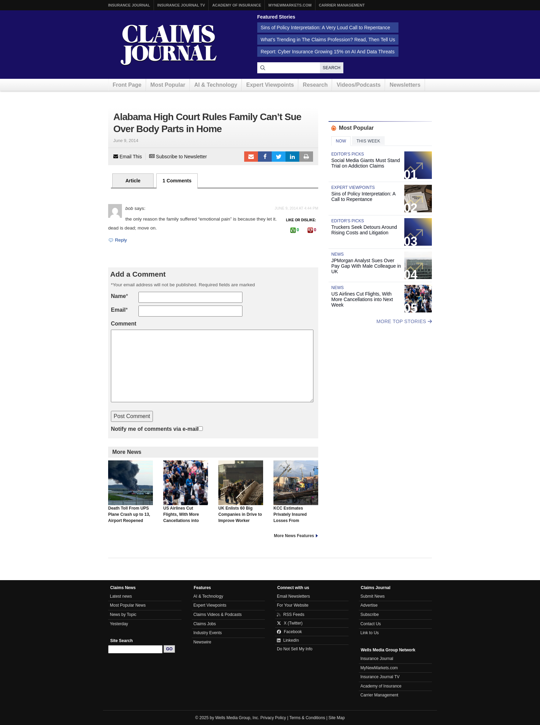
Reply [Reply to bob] (117, 240)
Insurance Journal (129, 5)
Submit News (373, 596)
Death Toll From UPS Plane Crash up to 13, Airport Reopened (130, 491)
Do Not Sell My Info (294, 649)
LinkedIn (292, 156)
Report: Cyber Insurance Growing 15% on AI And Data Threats (328, 51)
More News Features (294, 535)
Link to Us (370, 632)
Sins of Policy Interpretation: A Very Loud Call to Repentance (325, 27)
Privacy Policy (273, 717)
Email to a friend (251, 156)
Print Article (306, 156)
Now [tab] (341, 141)
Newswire (202, 642)
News (337, 254)
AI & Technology (215, 85)
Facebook (265, 156)
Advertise (369, 605)
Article (133, 180)
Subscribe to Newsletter (178, 156)
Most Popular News (128, 605)
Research (315, 85)
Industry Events (208, 632)
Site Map (337, 717)
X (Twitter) (290, 623)
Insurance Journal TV (181, 5)
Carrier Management (342, 5)
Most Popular (167, 85)
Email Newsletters (293, 596)
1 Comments (177, 180)
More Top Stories (404, 321)
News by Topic (123, 614)
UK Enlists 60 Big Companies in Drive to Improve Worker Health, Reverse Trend (240, 494)
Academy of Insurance (236, 5)
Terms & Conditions (307, 717)
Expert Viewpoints (270, 85)
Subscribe (370, 614)
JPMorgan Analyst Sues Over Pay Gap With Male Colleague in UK (366, 266)
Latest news (121, 596)
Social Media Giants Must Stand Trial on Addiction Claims (365, 163)
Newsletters (405, 85)
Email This (127, 156)
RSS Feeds (290, 614)
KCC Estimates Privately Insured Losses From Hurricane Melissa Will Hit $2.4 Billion (295, 497)
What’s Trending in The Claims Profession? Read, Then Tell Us (328, 39)
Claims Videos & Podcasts (218, 614)
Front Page (127, 85)
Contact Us (371, 623)
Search (332, 67)
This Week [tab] (368, 141)
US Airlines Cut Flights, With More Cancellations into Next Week (185, 494)
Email (118, 310)
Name (118, 296)
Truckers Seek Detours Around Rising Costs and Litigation (364, 229)
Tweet (278, 156)
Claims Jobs (205, 623)
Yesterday (119, 623)
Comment (123, 324)
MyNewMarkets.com (289, 5)
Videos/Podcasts (358, 85)
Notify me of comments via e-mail (154, 429)
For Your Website (293, 605)
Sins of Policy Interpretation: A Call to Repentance (363, 196)
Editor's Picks (347, 154)
